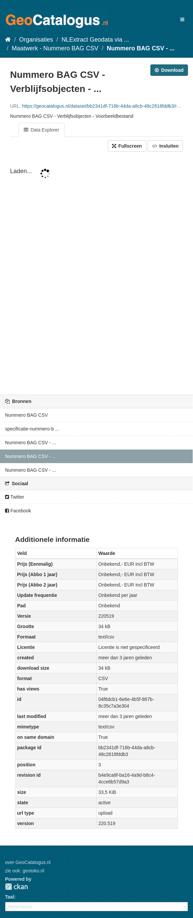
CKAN (16, 886)
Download (169, 70)
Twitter (14, 497)
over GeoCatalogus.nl (27, 862)
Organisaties (36, 39)
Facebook (18, 510)
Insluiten (165, 146)
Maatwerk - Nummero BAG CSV (55, 48)
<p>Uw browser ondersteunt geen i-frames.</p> (96, 274)
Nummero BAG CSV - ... (141, 48)
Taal (9, 897)
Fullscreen (127, 146)
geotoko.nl (33, 870)
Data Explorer (41, 130)
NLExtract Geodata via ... (95, 39)
